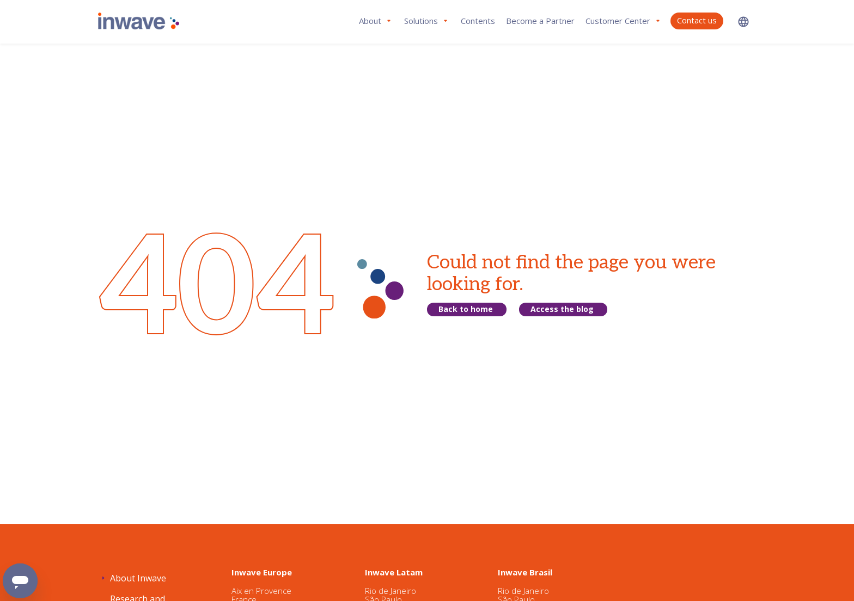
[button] (743, 21)
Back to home (465, 309)
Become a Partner (540, 20)
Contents (478, 20)
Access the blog (562, 309)
